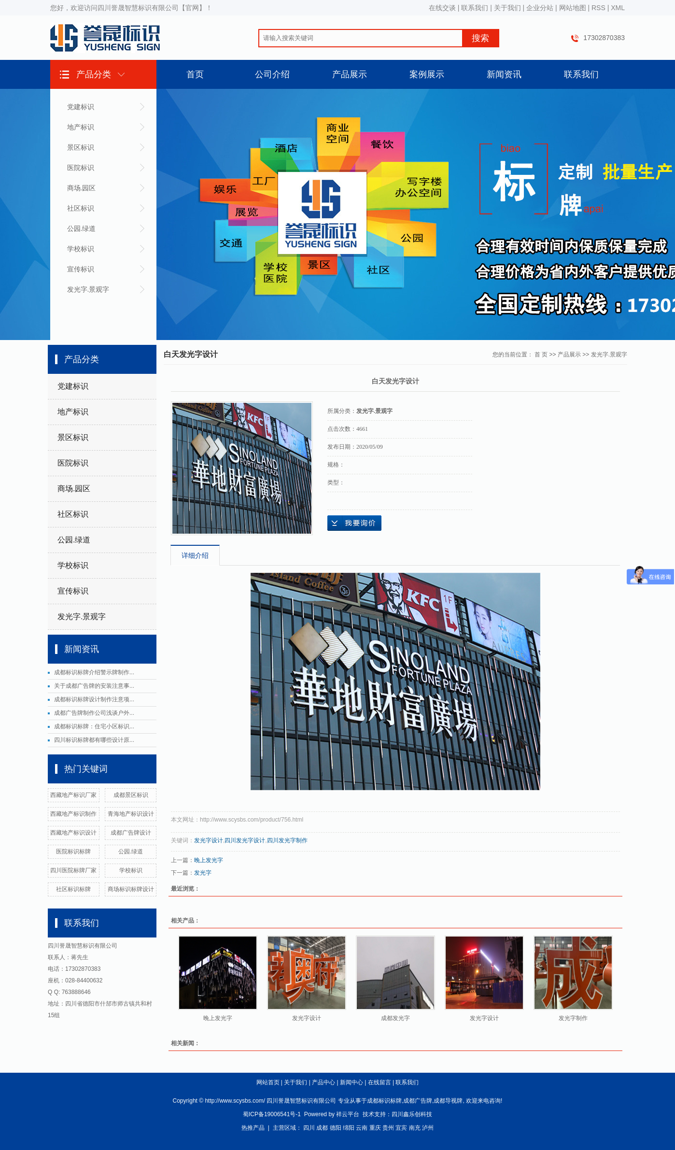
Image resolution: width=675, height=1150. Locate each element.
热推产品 (253, 1127)
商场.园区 (81, 188)
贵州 (388, 1127)
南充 (415, 1127)
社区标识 (80, 208)
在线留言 (379, 1082)
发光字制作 (573, 1018)
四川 (309, 1127)
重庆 (375, 1127)
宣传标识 (80, 269)
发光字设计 (208, 840)
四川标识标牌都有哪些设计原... (94, 740)
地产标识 (80, 127)
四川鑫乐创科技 (412, 1114)
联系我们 (474, 8)
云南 (361, 1127)
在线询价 (354, 523)
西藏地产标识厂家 (73, 795)
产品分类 (93, 74)
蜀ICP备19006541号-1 (272, 1114)
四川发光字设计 (245, 840)
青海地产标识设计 (131, 813)
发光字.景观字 (88, 289)
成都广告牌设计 (131, 832)
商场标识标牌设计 (131, 889)
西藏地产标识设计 (73, 832)
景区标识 (80, 147)
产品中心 (323, 1082)
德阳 (335, 1127)
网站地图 (572, 8)
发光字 (202, 872)
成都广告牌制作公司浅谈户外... (94, 713)
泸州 (428, 1127)
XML (618, 8)
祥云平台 (347, 1114)
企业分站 (539, 8)
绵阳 (348, 1127)
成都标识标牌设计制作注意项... (94, 699)
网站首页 (268, 1082)
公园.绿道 (81, 228)
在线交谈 (442, 8)
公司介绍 (272, 74)
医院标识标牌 (73, 851)
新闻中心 (351, 1082)
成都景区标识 (130, 795)
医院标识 (80, 167)
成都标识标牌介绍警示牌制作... (94, 672)
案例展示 (426, 74)
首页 (195, 74)
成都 (322, 1127)
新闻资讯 (504, 74)
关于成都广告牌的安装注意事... (94, 685)
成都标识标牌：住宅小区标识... (94, 726)
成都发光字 (395, 1018)
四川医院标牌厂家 (73, 870)
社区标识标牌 (73, 889)
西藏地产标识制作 (73, 813)
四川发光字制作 (287, 840)
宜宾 (401, 1127)
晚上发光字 (208, 860)
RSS (598, 8)
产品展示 (349, 74)
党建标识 (80, 107)
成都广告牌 (417, 1100)
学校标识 (80, 249)
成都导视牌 (448, 1100)
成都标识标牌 (384, 1100)
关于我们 (507, 8)
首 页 (541, 354)
